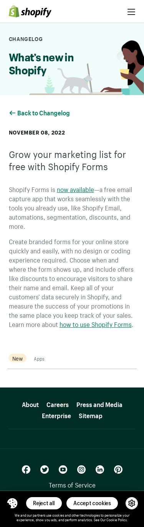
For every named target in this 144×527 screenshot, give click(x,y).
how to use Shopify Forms (96, 323)
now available (75, 189)
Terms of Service (72, 484)
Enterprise (56, 414)
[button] (12, 503)
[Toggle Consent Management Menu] (12, 503)
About (30, 403)
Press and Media (99, 403)
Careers (57, 403)
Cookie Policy (116, 519)
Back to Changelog (40, 112)
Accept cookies (92, 503)
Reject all (44, 503)
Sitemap (91, 414)
